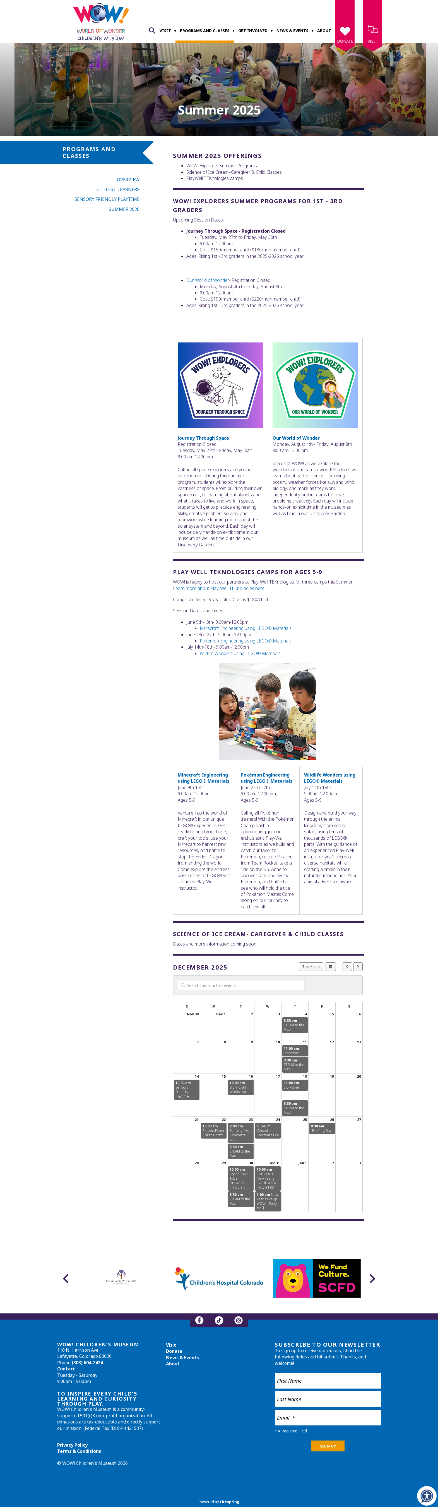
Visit (165, 30)
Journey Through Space (203, 438)
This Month (311, 966)
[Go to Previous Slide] (66, 1278)
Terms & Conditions (79, 1451)
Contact (66, 1369)
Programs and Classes (204, 30)
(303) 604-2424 (87, 1363)
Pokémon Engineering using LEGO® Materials (246, 641)
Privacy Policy (72, 1445)
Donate (345, 41)
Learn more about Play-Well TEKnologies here (218, 588)
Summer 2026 (124, 209)
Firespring (229, 1501)
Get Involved (253, 30)
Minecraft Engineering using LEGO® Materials (246, 628)
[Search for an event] (241, 985)
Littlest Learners (117, 189)
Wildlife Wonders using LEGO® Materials (240, 653)
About (324, 30)
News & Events (292, 30)
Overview (128, 180)
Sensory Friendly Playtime (106, 199)
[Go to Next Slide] (372, 1278)
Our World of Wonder (296, 438)
